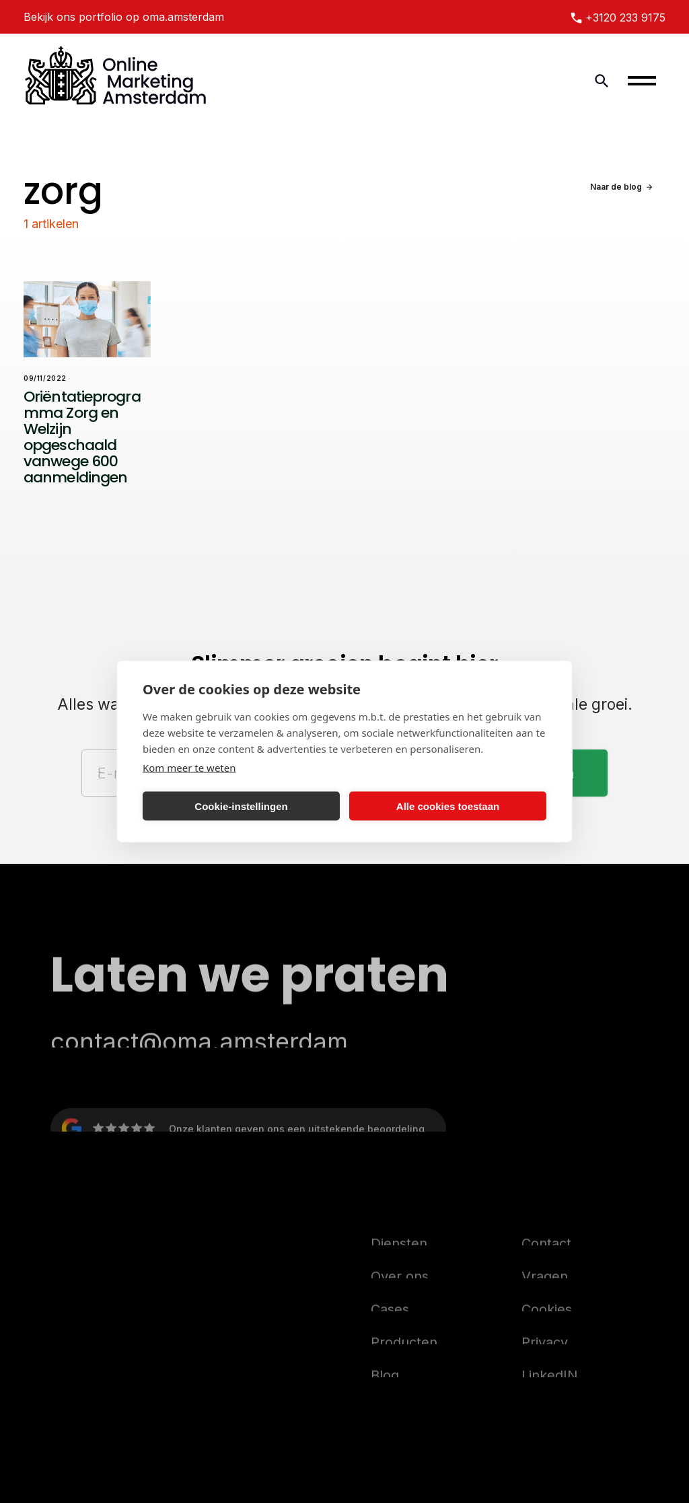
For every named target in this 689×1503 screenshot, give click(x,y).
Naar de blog (616, 187)
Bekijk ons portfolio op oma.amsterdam (124, 17)
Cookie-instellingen (240, 805)
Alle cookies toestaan (447, 805)
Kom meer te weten (189, 767)
